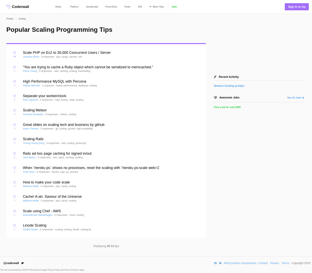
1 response (48, 85)
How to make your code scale (46, 182)
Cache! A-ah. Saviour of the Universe (52, 197)
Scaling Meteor (35, 110)
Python (74, 6)
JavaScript (92, 6)
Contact (263, 263)
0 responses (46, 71)
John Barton (29, 157)
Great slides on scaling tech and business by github (63, 125)
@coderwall (13, 263)
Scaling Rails (33, 139)
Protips (10, 19)
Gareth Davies (31, 229)
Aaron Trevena (31, 128)
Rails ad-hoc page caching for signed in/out (57, 153)
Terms (285, 263)
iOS (140, 6)
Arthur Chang (30, 71)
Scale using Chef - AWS (42, 211)
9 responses (48, 56)
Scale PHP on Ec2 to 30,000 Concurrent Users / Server (67, 53)
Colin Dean (29, 172)
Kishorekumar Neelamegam (38, 215)
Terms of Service (71, 270)
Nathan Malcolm (32, 85)
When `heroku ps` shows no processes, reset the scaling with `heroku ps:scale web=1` (91, 168)
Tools (127, 6)
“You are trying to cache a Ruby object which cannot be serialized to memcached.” (88, 67)
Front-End (111, 6)
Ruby (58, 6)
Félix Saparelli (31, 99)
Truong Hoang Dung (34, 143)
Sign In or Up (296, 6)
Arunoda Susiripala (33, 114)
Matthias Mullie (31, 186)
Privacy (274, 263)
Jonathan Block (31, 56)
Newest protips (229, 85)
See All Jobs (295, 97)
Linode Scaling (34, 225)
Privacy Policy (53, 270)
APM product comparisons (240, 263)
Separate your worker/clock (44, 96)
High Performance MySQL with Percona (54, 81)
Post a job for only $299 (227, 107)
